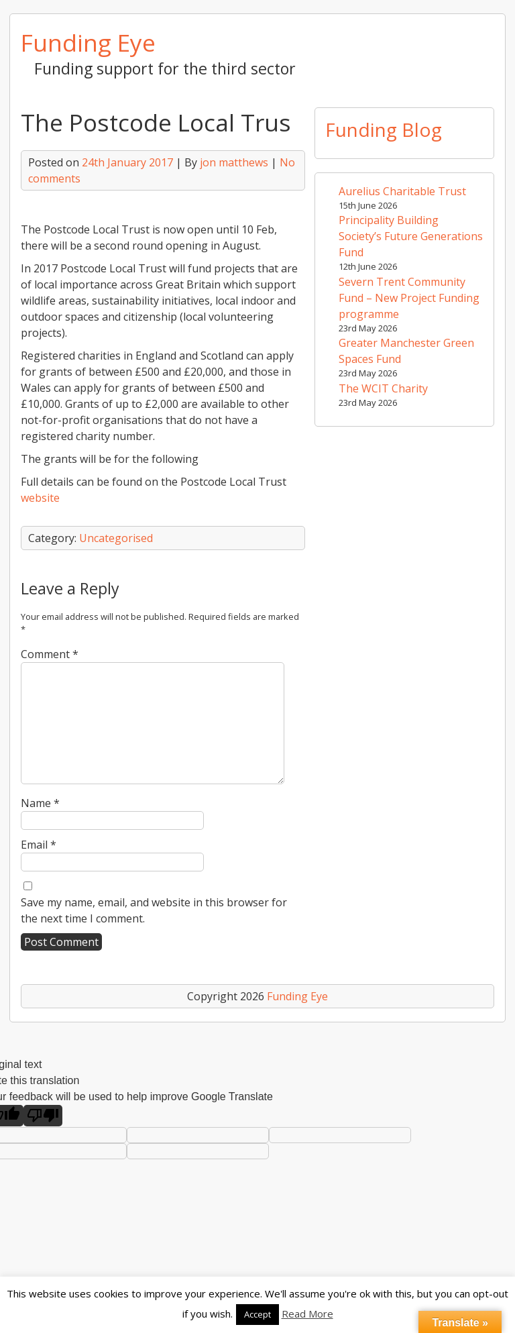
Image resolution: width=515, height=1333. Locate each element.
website (40, 497)
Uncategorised (116, 538)
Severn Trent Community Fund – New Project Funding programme (409, 297)
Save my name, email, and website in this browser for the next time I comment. (154, 910)
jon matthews (234, 162)
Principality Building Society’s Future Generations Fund (411, 236)
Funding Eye (88, 42)
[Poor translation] (42, 1115)
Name (40, 803)
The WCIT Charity (383, 388)
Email (38, 844)
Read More (307, 1313)
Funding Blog (383, 129)
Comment (49, 654)
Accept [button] (257, 1314)
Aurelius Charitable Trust (402, 191)
